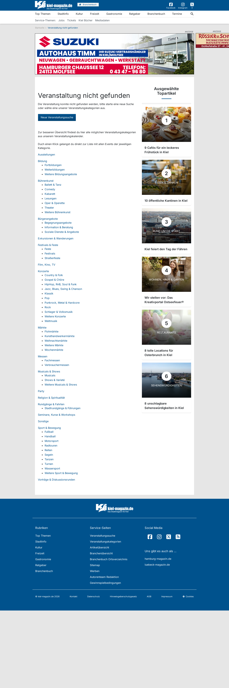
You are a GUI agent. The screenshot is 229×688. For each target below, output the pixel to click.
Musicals (50, 375)
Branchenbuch (156, 13)
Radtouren (51, 445)
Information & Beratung (59, 227)
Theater (49, 207)
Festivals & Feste (48, 245)
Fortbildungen (53, 165)
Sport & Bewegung (49, 427)
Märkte (42, 327)
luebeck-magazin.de (157, 564)
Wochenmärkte (54, 349)
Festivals (50, 253)
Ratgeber (134, 13)
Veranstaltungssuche (102, 535)
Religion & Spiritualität (51, 397)
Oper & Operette (55, 203)
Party (41, 391)
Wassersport (52, 468)
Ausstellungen (46, 154)
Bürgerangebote (48, 218)
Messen (42, 356)
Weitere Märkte (54, 345)
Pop (47, 298)
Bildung (42, 161)
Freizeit (94, 13)
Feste (48, 249)
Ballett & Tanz (53, 184)
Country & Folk (54, 275)
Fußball (49, 431)
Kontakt (73, 596)
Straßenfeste (52, 258)
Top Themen (42, 13)
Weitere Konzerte (55, 316)
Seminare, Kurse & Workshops (56, 414)
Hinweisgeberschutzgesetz (123, 596)
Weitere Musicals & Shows (61, 384)
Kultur (79, 13)
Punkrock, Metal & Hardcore (62, 302)
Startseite (39, 27)
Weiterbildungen (55, 169)
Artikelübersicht (99, 547)
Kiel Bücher (86, 20)
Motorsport (51, 441)
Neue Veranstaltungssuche (57, 117)
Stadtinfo (63, 13)
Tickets (71, 20)
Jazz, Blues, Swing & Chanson (63, 289)
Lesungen (50, 198)
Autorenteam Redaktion (104, 577)
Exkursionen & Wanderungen (55, 238)
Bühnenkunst (45, 180)
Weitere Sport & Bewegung (61, 473)
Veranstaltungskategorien (105, 541)
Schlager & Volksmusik (59, 311)
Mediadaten (102, 20)
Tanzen (49, 459)
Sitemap (95, 565)
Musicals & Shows (49, 371)
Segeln (49, 454)
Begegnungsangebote (58, 222)
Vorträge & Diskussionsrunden (56, 479)
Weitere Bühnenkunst (57, 212)
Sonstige (43, 421)
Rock (48, 307)
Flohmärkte (51, 331)
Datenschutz (93, 596)
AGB (149, 596)
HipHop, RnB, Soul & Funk (61, 284)
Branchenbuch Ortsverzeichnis (108, 559)
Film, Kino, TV (46, 264)
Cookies (188, 596)
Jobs (61, 20)
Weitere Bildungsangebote (61, 174)
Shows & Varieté (55, 380)
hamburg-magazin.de (158, 558)
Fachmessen (52, 360)
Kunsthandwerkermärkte (59, 336)
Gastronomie (114, 13)
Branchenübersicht (101, 553)
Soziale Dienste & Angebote (62, 231)
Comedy (50, 189)
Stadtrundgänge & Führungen (62, 408)
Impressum (166, 596)
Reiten (48, 450)
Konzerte (43, 271)
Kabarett (50, 193)
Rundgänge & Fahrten (51, 404)
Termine (177, 13)
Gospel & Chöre (54, 279)
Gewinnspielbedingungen (105, 582)
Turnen (49, 463)
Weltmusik (51, 321)
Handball (50, 436)
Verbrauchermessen (57, 365)
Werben (94, 571)
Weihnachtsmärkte (56, 340)
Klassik (49, 293)
